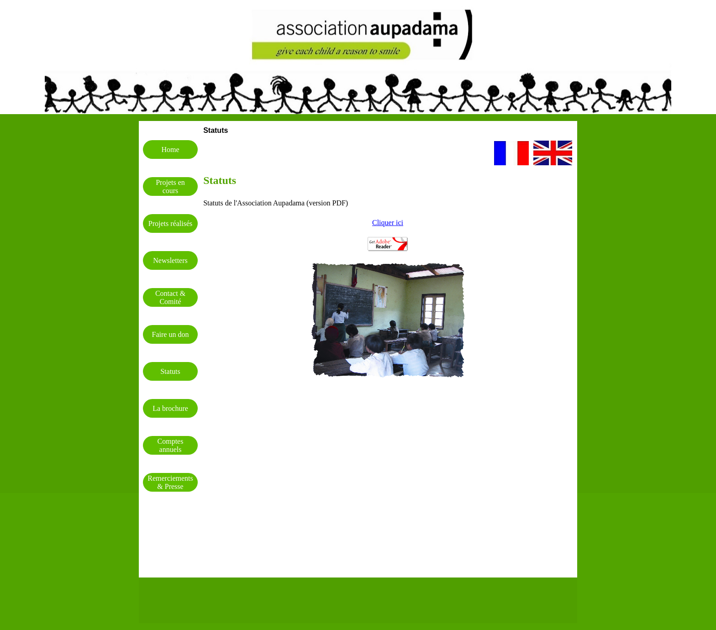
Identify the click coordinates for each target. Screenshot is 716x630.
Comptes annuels (171, 445)
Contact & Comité (170, 297)
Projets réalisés (170, 223)
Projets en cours (170, 186)
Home (170, 149)
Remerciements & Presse (170, 482)
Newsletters (170, 260)
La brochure (170, 408)
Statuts (170, 371)
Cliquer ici (387, 222)
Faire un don (170, 334)
